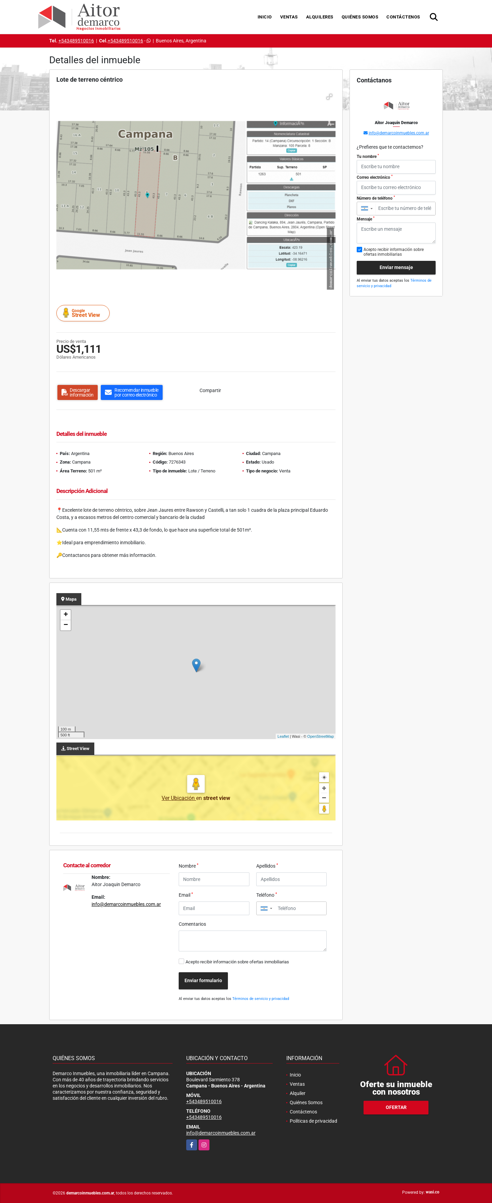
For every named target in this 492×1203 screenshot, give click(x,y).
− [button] (66, 625)
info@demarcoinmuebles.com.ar (126, 904)
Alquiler (297, 1093)
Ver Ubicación (179, 798)
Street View (84, 313)
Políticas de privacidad (313, 1121)
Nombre (189, 866)
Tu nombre (368, 156)
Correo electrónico (375, 177)
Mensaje (365, 219)
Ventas (289, 16)
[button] (329, 96)
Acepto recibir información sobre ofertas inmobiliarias (237, 961)
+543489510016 (76, 40)
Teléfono (266, 895)
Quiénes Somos (360, 16)
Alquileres (319, 16)
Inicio (265, 16)
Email (186, 895)
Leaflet (283, 736)
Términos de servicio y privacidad (260, 999)
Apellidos (267, 866)
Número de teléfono (376, 198)
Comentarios (192, 924)
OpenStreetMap (320, 736)
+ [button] (66, 615)
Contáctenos (403, 16)
